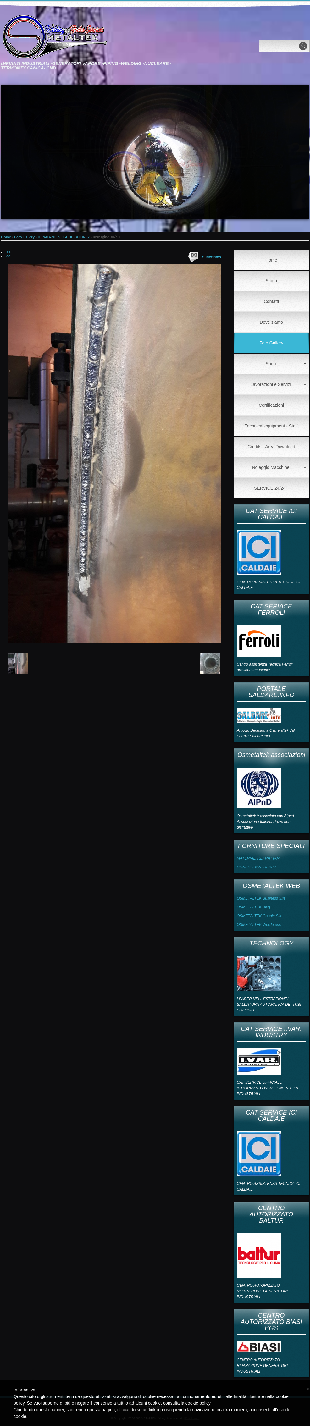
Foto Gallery (24, 236)
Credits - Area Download (271, 446)
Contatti (271, 301)
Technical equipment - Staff (271, 425)
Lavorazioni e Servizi (278, 384)
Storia (271, 280)
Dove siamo (271, 322)
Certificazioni (271, 405)
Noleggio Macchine (279, 467)
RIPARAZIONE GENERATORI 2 (64, 236)
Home (6, 236)
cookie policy (197, 1403)
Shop (286, 363)
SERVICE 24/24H (271, 488)
